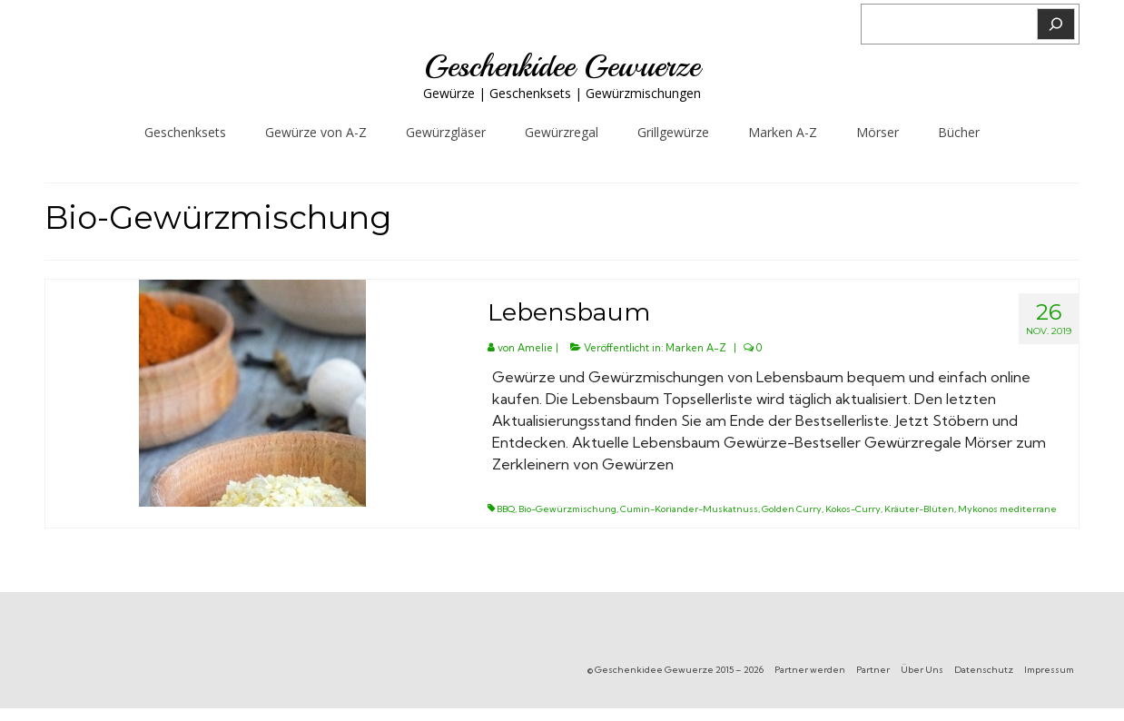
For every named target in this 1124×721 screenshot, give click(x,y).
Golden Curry (792, 509)
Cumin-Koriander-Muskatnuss (689, 509)
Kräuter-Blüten (919, 509)
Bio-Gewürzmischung (567, 509)
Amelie (535, 347)
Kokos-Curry (853, 509)
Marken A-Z (696, 347)
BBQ (506, 509)
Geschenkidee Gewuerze (562, 66)
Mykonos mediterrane (1007, 509)
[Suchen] (1056, 24)
